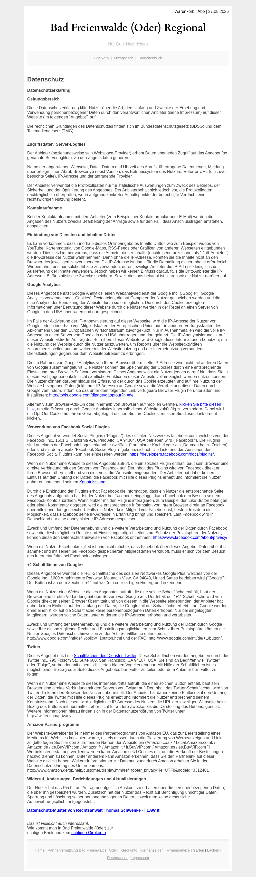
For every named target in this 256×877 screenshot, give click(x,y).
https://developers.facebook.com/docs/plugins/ (172, 454)
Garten (198, 850)
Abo (201, 11)
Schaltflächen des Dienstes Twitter (105, 655)
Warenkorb (184, 11)
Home (39, 850)
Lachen (213, 850)
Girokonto (129, 850)
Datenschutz (117, 858)
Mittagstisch (123, 58)
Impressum (140, 858)
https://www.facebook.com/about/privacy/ (190, 537)
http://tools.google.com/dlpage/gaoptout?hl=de (91, 395)
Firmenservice (178, 850)
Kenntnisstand (92, 482)
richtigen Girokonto (88, 832)
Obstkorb (101, 58)
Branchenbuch (150, 58)
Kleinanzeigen (152, 850)
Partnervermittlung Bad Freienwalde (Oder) (83, 850)
